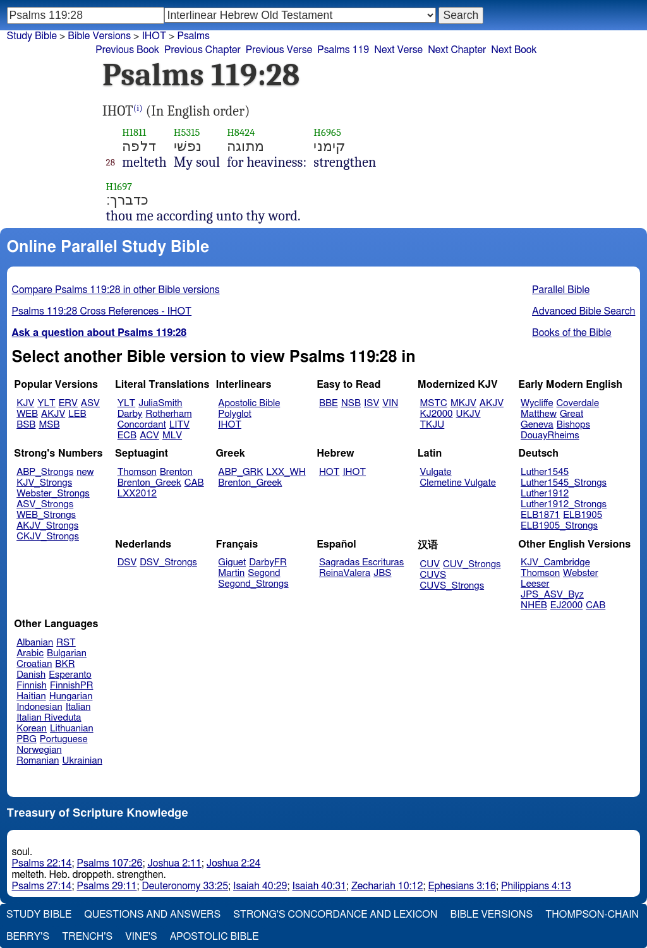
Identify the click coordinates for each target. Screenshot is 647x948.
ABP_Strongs (44, 472)
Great (571, 414)
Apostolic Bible (214, 937)
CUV (430, 564)
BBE (328, 403)
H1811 (134, 132)
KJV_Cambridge (555, 562)
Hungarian (71, 696)
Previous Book (127, 50)
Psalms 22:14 (42, 863)
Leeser (535, 584)
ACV (149, 435)
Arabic (30, 653)
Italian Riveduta (48, 718)
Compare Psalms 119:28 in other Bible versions (116, 290)
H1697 (119, 187)
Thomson (137, 472)
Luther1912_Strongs (564, 504)
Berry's (27, 937)
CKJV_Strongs (47, 536)
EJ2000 (566, 605)
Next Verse (398, 50)
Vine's (141, 937)
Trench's (87, 937)
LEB (77, 414)
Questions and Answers (152, 914)
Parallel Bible (561, 290)
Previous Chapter (202, 50)
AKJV (53, 414)
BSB (25, 424)
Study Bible (32, 36)
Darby (130, 414)
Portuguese (64, 739)
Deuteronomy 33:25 (185, 886)
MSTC (433, 403)
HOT (329, 472)
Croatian (34, 664)
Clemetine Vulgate (458, 483)
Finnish (31, 685)
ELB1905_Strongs (559, 526)
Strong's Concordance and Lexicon (335, 914)
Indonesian (39, 707)
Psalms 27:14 (42, 886)
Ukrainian (82, 760)
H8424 (241, 132)
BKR (65, 664)
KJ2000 (436, 414)
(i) (138, 108)
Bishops (573, 424)
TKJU (432, 424)
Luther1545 (545, 472)
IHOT (154, 36)
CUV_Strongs (471, 564)
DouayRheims (550, 435)
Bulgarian (67, 653)
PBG (26, 739)
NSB (351, 403)
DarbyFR (268, 562)
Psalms (193, 36)
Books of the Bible (572, 333)
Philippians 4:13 (536, 886)
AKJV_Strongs (47, 526)
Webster (580, 573)
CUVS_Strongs (452, 586)
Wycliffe (537, 403)
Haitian (31, 696)
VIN (390, 403)
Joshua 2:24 (233, 863)
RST (66, 642)
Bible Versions (99, 36)
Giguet (232, 562)
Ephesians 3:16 (461, 886)
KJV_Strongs (44, 483)
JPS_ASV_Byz (552, 594)
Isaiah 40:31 (319, 886)
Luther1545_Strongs (564, 483)
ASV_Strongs (44, 504)
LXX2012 (137, 493)
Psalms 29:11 (107, 886)
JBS (382, 573)
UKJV (468, 414)
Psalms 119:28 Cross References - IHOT (102, 311)
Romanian (37, 760)
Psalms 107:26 (110, 863)
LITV (179, 424)
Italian (78, 707)
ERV (68, 403)
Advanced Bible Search (583, 311)
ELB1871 (540, 515)
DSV (127, 562)
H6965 (327, 132)
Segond (264, 573)
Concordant (142, 424)
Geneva (537, 424)
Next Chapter (457, 50)
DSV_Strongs (168, 562)
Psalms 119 (343, 50)
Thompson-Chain (592, 914)
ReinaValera (344, 573)
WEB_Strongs (46, 515)
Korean (31, 728)
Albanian (34, 642)
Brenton (176, 472)
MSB (49, 424)
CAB (194, 483)
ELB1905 (582, 515)
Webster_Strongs (53, 493)
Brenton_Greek (149, 483)
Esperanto (70, 675)
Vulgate (436, 472)
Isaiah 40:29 (260, 886)
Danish (30, 675)
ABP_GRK (240, 472)
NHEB (534, 605)
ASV (90, 403)
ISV (371, 403)
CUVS (433, 575)
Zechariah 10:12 (387, 886)
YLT (46, 403)
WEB (27, 414)
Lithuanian (72, 728)
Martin (231, 573)
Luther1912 (545, 493)
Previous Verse (279, 50)
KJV (25, 403)
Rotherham (168, 414)
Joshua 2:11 (174, 863)
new (85, 472)
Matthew (539, 414)
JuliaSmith (160, 403)
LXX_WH (286, 472)
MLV (172, 435)
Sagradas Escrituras (361, 562)
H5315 (187, 132)
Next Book (513, 50)
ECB (127, 435)
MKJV (463, 403)
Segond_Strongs (253, 584)
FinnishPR (72, 685)
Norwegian (38, 750)
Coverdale (578, 403)
